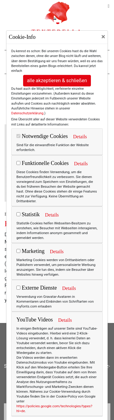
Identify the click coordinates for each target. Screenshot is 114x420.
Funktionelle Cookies (42, 163)
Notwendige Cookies (42, 136)
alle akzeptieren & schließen (57, 80)
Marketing (30, 251)
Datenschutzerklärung (27, 113)
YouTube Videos (34, 320)
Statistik (28, 214)
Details (80, 136)
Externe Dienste (36, 288)
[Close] (103, 36)
